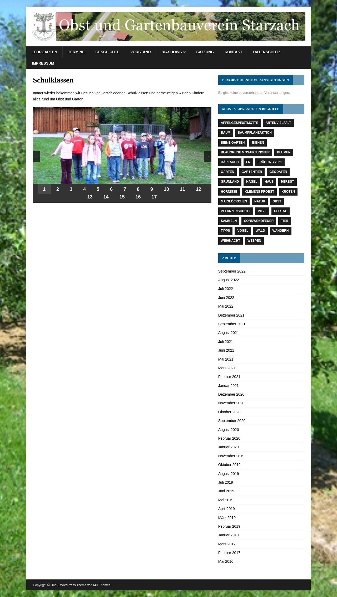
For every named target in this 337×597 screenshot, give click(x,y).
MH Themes (101, 585)
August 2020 (228, 430)
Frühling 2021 (270, 162)
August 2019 (228, 474)
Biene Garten (233, 142)
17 (154, 197)
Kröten (288, 191)
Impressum (43, 63)
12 (198, 189)
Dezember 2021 (231, 315)
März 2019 (227, 518)
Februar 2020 (229, 438)
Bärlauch (230, 162)
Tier (284, 221)
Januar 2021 (228, 386)
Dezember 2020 (231, 394)
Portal (280, 211)
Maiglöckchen (234, 201)
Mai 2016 (226, 561)
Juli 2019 (225, 482)
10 (166, 189)
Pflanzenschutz (236, 211)
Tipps (225, 230)
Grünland (230, 181)
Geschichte (107, 52)
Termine (76, 52)
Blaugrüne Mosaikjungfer (245, 152)
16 (138, 197)
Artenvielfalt (278, 123)
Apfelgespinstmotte (239, 123)
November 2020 (231, 403)
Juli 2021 (225, 341)
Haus (269, 181)
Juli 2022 (225, 289)
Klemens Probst (259, 191)
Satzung (205, 52)
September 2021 (232, 324)
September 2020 (232, 421)
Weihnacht (230, 240)
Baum (225, 132)
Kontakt (233, 52)
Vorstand (140, 52)
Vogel (242, 230)
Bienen (258, 142)
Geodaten (278, 172)
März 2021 (227, 368)
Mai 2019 (226, 500)
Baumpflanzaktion (255, 132)
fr (248, 162)
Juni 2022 (226, 297)
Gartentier (251, 172)
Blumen (283, 152)
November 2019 (231, 456)
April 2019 (226, 509)
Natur (259, 201)
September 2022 (232, 271)
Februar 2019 (229, 526)
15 (122, 197)
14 (105, 197)
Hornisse (229, 191)
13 (89, 197)
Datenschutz (267, 52)
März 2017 (227, 544)
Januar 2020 (228, 447)
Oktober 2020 (229, 412)
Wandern (280, 230)
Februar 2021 (229, 377)
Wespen (254, 240)
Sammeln (229, 221)
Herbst (287, 181)
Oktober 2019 (229, 465)
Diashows (172, 52)
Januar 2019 (228, 535)
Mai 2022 (226, 306)
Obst (276, 201)
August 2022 (228, 280)
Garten (227, 172)
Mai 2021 (226, 359)
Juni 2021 (226, 350)
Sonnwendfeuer (259, 221)
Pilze (262, 211)
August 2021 (228, 333)
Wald (260, 230)
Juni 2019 (226, 491)
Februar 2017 (229, 553)
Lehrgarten (44, 52)
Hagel (251, 181)
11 (182, 189)
